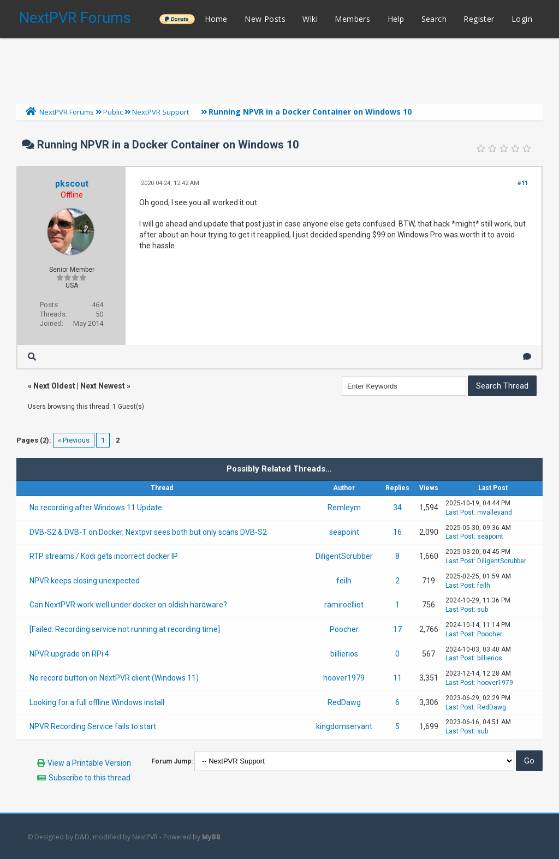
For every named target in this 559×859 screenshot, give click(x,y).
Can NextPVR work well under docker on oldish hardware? (128, 604)
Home (216, 19)
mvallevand (494, 512)
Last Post (459, 512)
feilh (344, 580)
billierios (344, 653)
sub (482, 609)
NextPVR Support (160, 112)
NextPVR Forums (75, 18)
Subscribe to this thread (89, 777)
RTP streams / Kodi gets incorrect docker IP (103, 556)
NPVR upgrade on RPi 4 (69, 653)
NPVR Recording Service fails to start (92, 726)
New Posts (265, 19)
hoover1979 (344, 677)
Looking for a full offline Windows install (96, 702)
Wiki (310, 19)
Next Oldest (54, 385)
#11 (523, 183)
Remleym (344, 507)
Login (522, 19)
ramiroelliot (344, 604)
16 (397, 532)
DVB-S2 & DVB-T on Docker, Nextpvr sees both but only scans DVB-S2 (148, 532)
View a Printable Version (89, 763)
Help (396, 19)
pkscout (71, 183)
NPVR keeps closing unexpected (84, 580)
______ (176, 19)
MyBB (211, 837)
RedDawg (344, 702)
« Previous (74, 440)
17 (397, 629)
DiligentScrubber (344, 556)
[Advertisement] (279, 68)
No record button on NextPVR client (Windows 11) (114, 677)
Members (352, 19)
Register (478, 19)
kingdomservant (344, 726)
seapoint (344, 532)
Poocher (344, 629)
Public (113, 112)
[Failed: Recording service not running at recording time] (124, 629)
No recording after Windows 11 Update (95, 507)
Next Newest (102, 385)
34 (397, 507)
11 (397, 677)
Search (434, 19)
